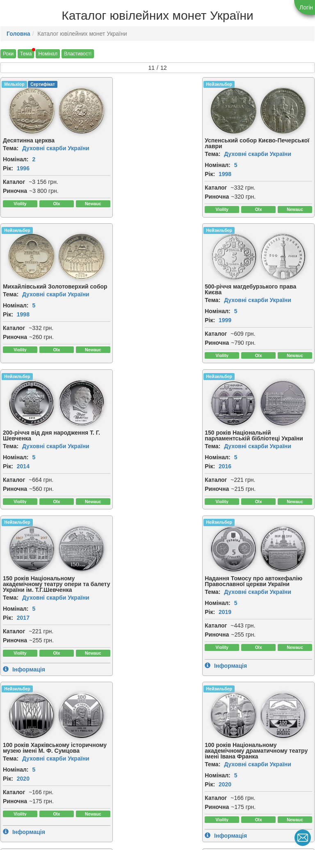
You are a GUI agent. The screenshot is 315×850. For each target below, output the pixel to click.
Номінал (47, 54)
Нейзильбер (123, 84)
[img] (26, 110)
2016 (235, 325)
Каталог (14, 181)
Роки (8, 54)
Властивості (77, 54)
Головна (18, 33)
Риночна (15, 190)
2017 (23, 477)
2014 (129, 319)
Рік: (8, 168)
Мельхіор (14, 84)
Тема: (10, 148)
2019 (129, 477)
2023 (235, 632)
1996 (23, 168)
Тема (26, 54)
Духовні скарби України (55, 147)
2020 (235, 477)
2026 (23, 807)
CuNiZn (11, 722)
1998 (129, 173)
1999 (23, 319)
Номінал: (16, 159)
